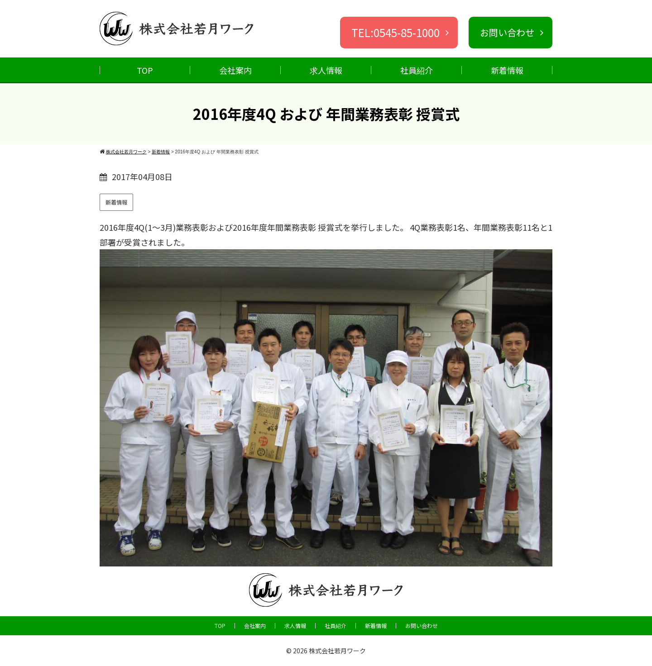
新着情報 (507, 70)
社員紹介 (416, 70)
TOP (145, 70)
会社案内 (235, 70)
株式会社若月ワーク (337, 650)
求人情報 (326, 70)
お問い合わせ (421, 625)
